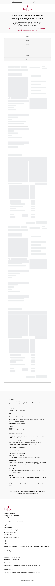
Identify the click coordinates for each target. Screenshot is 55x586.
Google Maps (8, 551)
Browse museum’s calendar (11, 537)
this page (38, 572)
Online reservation (17, 2)
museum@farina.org (19, 447)
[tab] (27, 36)
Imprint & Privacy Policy (27, 580)
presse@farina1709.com (33, 565)
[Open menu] (5, 9)
